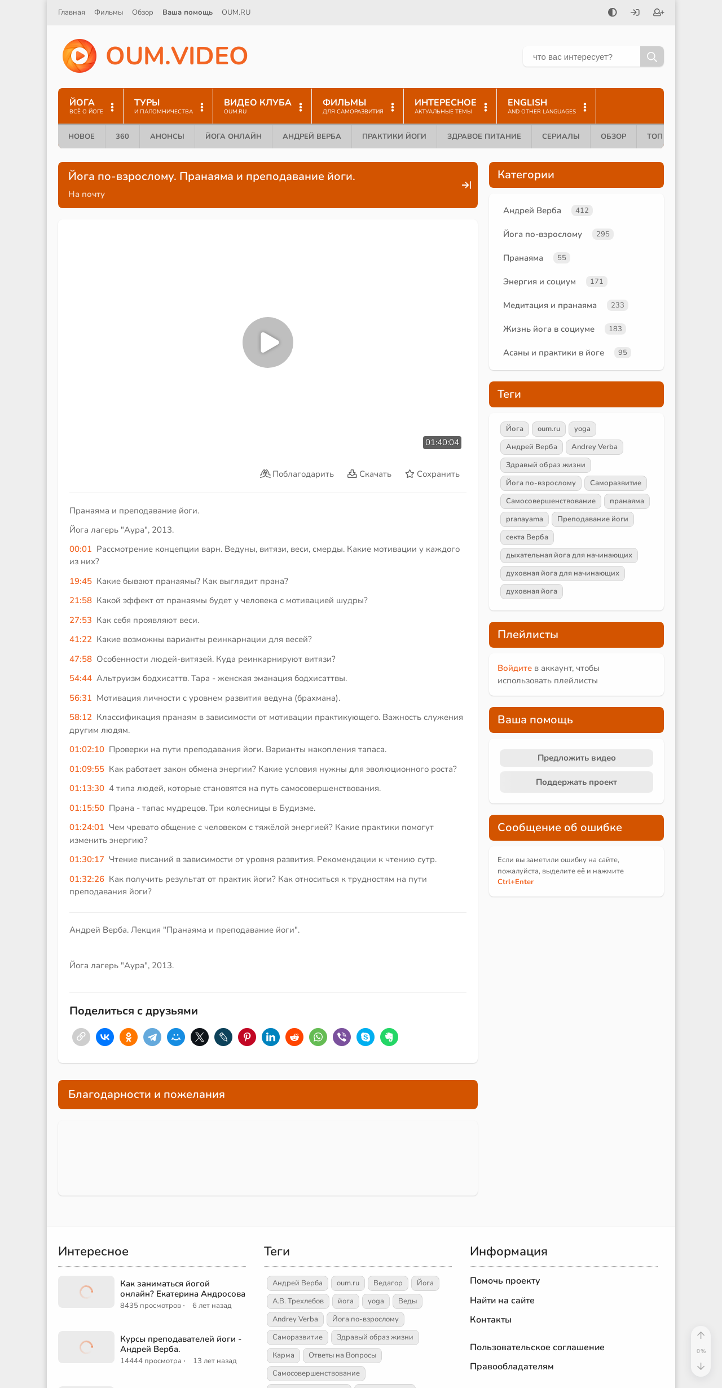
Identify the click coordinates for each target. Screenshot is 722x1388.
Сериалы (561, 136)
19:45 (80, 581)
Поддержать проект (576, 782)
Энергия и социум (539, 281)
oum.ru (549, 429)
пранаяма (627, 501)
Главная (71, 12)
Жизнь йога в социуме (549, 329)
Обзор (142, 12)
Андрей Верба (312, 136)
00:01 (80, 549)
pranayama (524, 519)
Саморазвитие (615, 483)
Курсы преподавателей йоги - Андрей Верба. (180, 1344)
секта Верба (527, 537)
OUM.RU (236, 12)
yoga (582, 429)
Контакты (491, 1320)
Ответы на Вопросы (342, 1355)
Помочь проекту (505, 1281)
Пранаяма (523, 257)
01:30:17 (86, 859)
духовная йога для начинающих (562, 573)
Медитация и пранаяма (550, 305)
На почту (86, 194)
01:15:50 (86, 808)
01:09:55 (86, 769)
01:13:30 (86, 788)
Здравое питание (484, 136)
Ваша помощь (187, 12)
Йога (514, 429)
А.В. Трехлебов (298, 1301)
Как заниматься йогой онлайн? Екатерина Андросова (182, 1288)
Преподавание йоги (592, 519)
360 (122, 136)
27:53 (80, 620)
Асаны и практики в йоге (553, 352)
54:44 (80, 678)
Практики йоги (394, 136)
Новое (81, 136)
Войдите (515, 668)
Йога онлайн (233, 136)
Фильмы (108, 12)
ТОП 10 (660, 136)
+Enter (516, 882)
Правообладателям (512, 1366)
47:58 (80, 659)
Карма (283, 1355)
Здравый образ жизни (545, 465)
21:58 (80, 600)
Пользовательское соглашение (537, 1347)
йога (346, 1301)
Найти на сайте (502, 1300)
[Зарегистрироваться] (658, 13)
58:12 (80, 717)
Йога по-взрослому (542, 234)
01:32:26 (86, 879)
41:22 (80, 639)
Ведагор (388, 1283)
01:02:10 (86, 749)
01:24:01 (86, 827)
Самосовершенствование (551, 501)
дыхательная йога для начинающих (569, 555)
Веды (407, 1301)
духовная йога (531, 591)
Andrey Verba (594, 447)
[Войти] (635, 13)
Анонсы (167, 136)
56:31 (80, 698)
